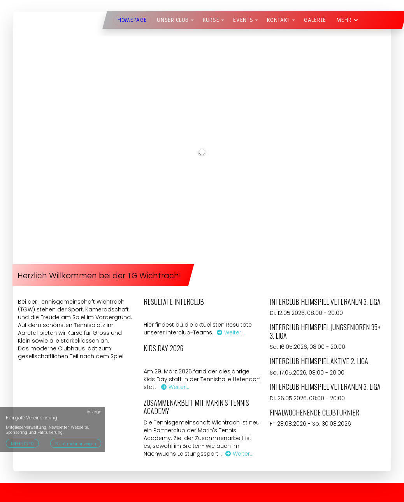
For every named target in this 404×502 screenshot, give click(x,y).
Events (243, 20)
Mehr (347, 20)
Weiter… (231, 332)
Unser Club (173, 20)
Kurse (211, 20)
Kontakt (278, 20)
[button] (192, 20)
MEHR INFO (22, 443)
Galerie (315, 20)
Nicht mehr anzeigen (75, 443)
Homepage (132, 20)
